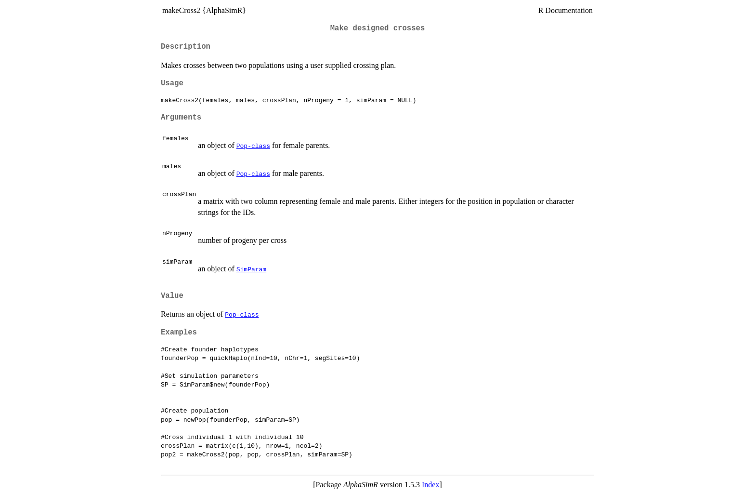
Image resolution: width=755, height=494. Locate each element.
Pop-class (253, 145)
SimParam (251, 269)
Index (430, 485)
